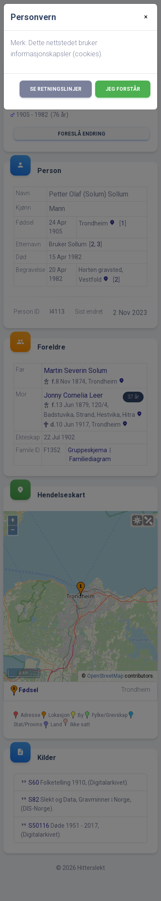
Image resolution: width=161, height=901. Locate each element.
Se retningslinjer (56, 89)
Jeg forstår (122, 89)
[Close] (145, 17)
